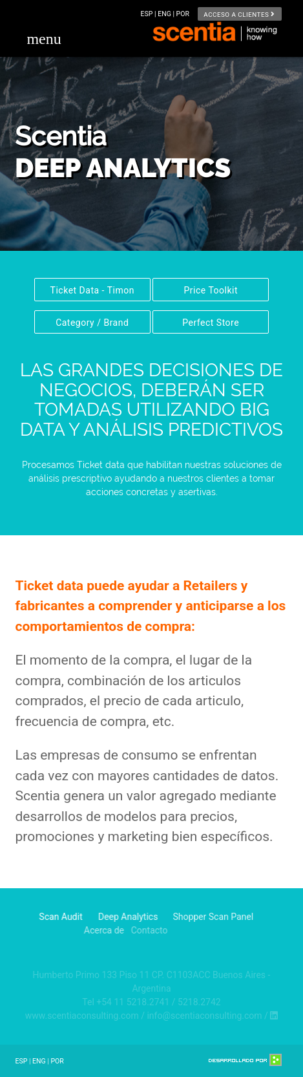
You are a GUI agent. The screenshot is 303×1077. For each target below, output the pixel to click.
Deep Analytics (113, 917)
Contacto (119, 930)
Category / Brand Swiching (92, 325)
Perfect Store (210, 322)
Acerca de (72, 930)
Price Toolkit (210, 290)
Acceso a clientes (239, 14)
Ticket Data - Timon (92, 290)
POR (182, 14)
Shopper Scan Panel (191, 917)
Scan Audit (56, 917)
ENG (39, 1061)
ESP (21, 1061)
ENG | (167, 14)
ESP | (149, 14)
